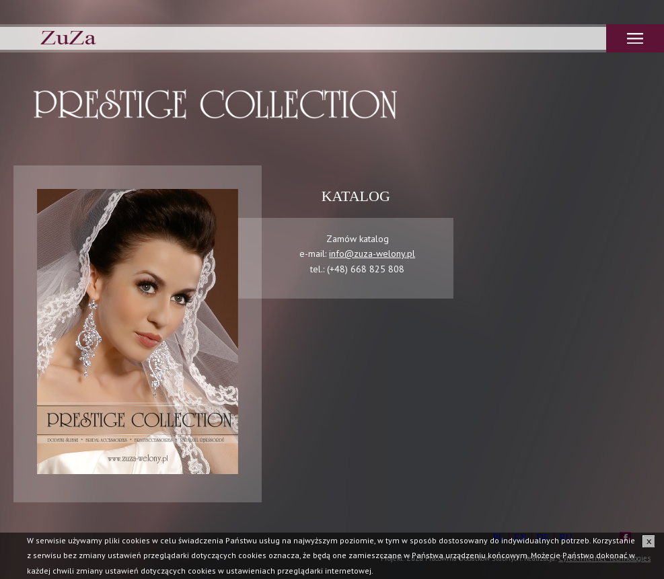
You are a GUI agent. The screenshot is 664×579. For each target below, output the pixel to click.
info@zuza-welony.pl (372, 253)
